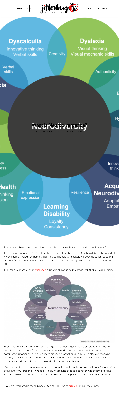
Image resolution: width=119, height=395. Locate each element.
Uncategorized (61, 131)
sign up (73, 386)
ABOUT (28, 8)
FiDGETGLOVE (93, 8)
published (41, 269)
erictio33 (79, 131)
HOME (19, 8)
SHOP (104, 8)
